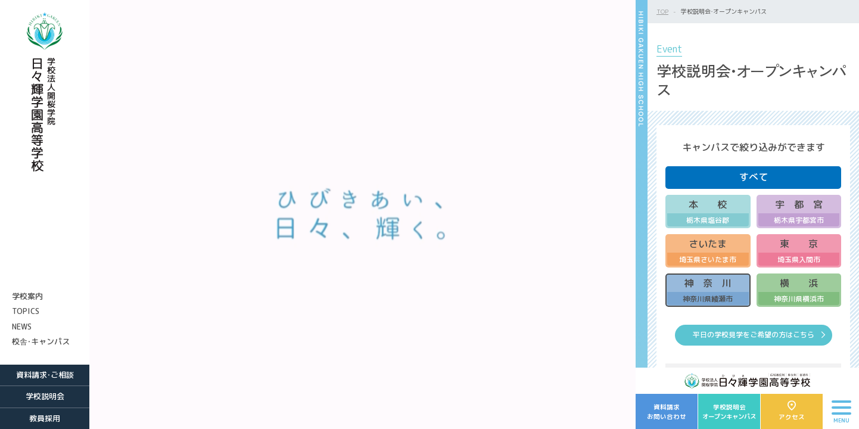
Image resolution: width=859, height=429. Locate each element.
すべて (753, 177)
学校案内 (27, 296)
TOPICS (25, 311)
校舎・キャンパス (41, 341)
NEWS (22, 326)
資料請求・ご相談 (45, 374)
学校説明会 (45, 396)
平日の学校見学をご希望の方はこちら (753, 334)
